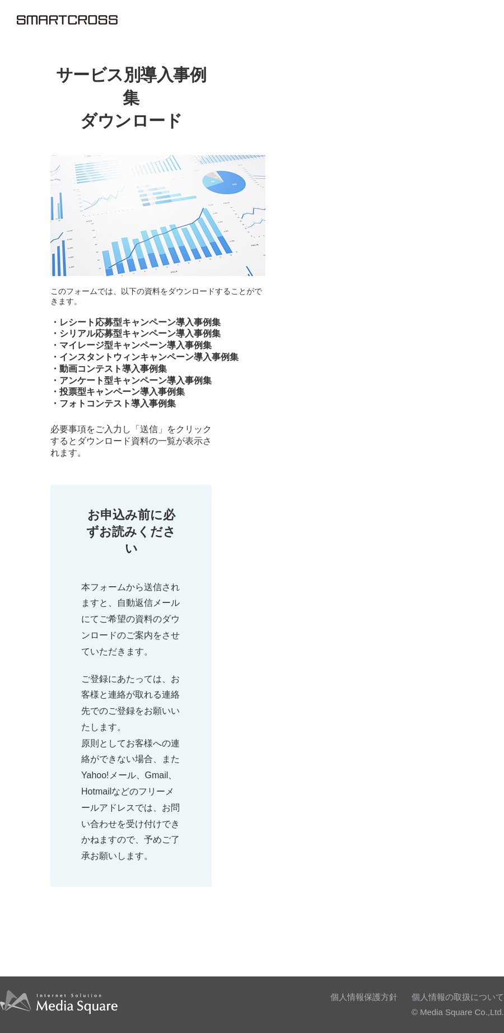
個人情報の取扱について (458, 997)
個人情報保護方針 (364, 997)
